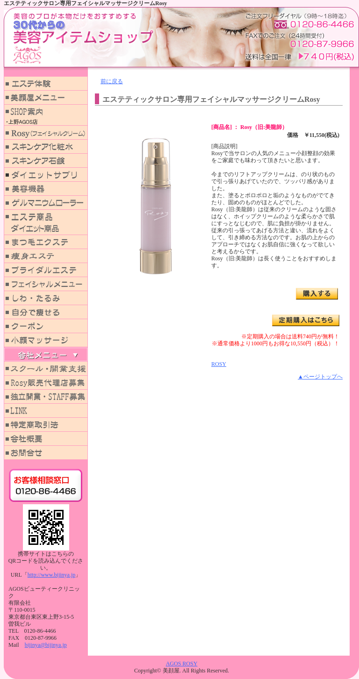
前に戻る (112, 81)
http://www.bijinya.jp (52, 575)
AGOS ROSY (182, 663)
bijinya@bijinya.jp (46, 645)
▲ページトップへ (320, 376)
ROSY (218, 364)
